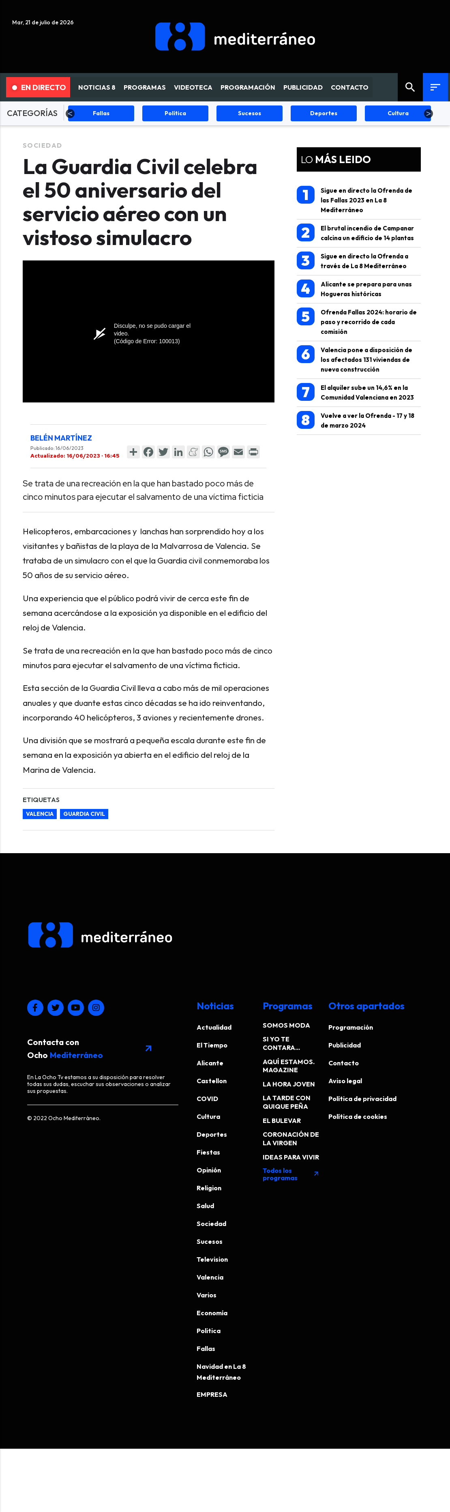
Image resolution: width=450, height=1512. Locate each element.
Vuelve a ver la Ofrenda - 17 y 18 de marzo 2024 (355, 420)
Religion (209, 1188)
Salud (205, 1206)
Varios (206, 1295)
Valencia (210, 1277)
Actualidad (214, 1027)
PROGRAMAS (145, 87)
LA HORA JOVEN (289, 1084)
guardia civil (84, 813)
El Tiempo (212, 1045)
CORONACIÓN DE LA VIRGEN (291, 1138)
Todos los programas (291, 1174)
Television (212, 1259)
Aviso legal (345, 1081)
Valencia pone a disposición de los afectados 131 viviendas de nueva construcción (354, 359)
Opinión (209, 1170)
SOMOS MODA (286, 1025)
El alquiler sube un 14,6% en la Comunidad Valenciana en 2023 (355, 392)
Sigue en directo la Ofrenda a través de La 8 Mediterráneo (352, 261)
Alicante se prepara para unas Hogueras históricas (354, 289)
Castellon (212, 1081)
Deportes (212, 1134)
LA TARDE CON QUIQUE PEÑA (287, 1102)
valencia (40, 813)
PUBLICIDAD (303, 87)
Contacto (343, 1063)
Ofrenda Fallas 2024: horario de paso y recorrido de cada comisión (357, 322)
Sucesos (210, 1241)
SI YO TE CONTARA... (281, 1043)
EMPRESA (212, 1394)
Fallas (206, 1348)
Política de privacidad (362, 1099)
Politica (209, 1331)
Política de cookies (357, 1116)
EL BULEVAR (282, 1120)
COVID (207, 1099)
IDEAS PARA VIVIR (291, 1157)
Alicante (210, 1063)
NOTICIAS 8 (97, 87)
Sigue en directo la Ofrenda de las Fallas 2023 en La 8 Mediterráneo (354, 200)
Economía (212, 1313)
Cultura (208, 1116)
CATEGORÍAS (32, 113)
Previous (70, 114)
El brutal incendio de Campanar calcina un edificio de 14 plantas (355, 233)
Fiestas (208, 1152)
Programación (350, 1027)
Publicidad (344, 1045)
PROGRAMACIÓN (248, 87)
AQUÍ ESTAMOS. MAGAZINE (289, 1066)
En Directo (39, 87)
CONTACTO (350, 87)
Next (428, 114)
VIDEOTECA (193, 87)
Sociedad (42, 145)
